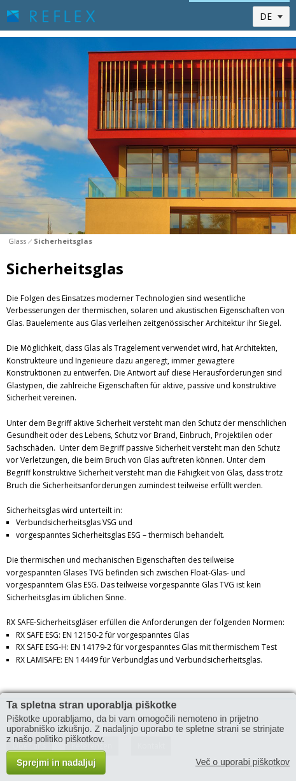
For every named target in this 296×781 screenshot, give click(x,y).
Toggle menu (232, 16)
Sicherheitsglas (63, 241)
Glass (17, 241)
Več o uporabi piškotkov (242, 762)
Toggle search (203, 16)
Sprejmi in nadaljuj (56, 762)
